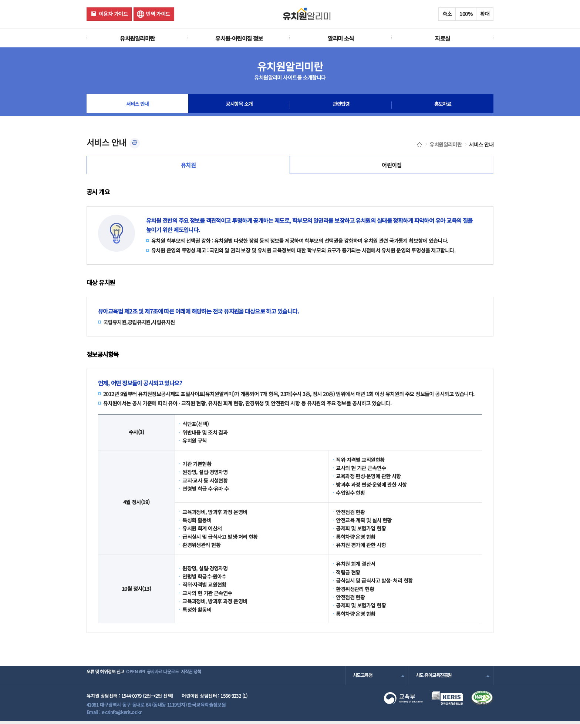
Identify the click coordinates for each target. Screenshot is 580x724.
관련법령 (341, 105)
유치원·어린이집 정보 (239, 38)
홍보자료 (443, 105)
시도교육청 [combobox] (363, 678)
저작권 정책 (222, 678)
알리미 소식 (341, 38)
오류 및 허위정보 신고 (107, 678)
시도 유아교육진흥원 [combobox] (435, 678)
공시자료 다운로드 (184, 678)
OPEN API (147, 678)
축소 (447, 13)
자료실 (442, 38)
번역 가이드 (158, 13)
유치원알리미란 (137, 38)
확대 (484, 13)
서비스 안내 (137, 105)
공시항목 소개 (238, 105)
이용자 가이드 (113, 13)
